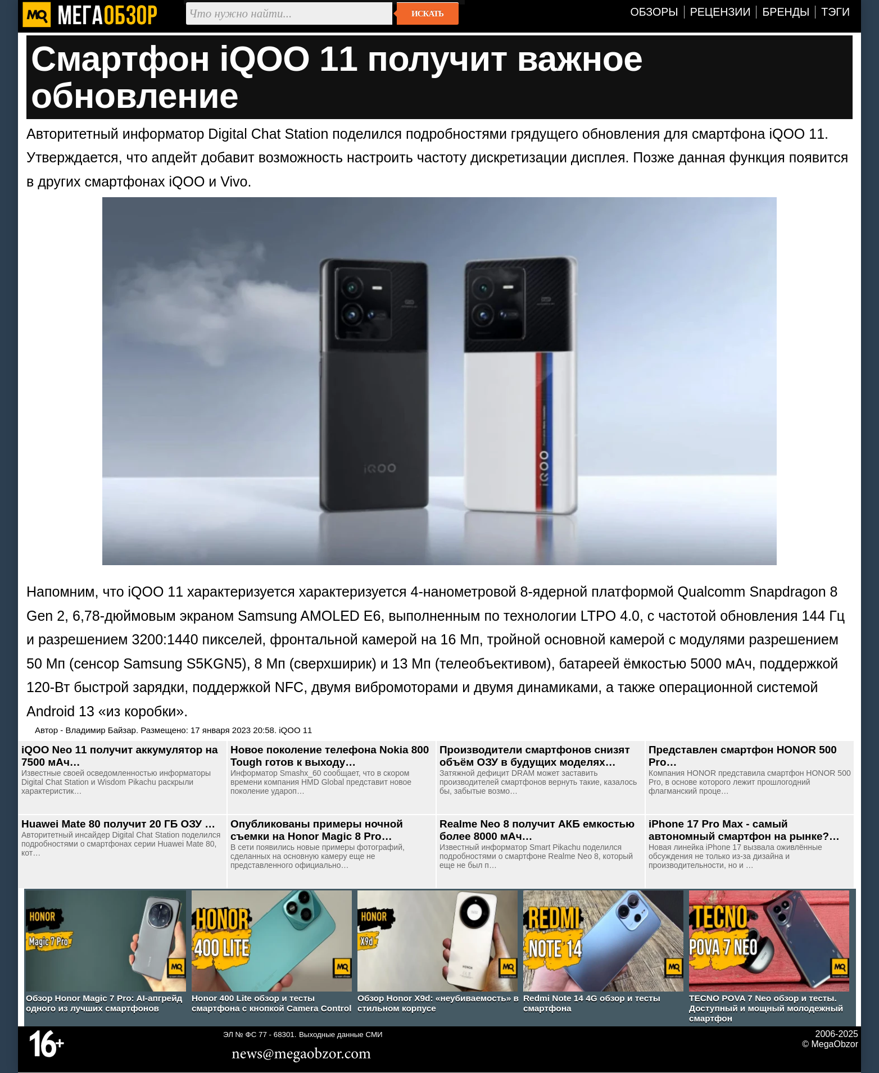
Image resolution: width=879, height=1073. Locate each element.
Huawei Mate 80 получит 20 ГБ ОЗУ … (118, 824)
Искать (427, 13)
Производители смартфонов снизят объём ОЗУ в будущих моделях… (535, 756)
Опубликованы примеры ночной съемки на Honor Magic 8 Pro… (316, 830)
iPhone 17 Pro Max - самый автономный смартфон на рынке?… (744, 830)
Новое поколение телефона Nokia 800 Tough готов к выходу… (329, 756)
